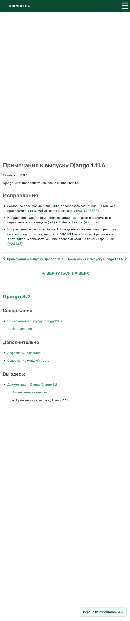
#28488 (15, 244)
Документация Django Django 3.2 (32, 384)
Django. (19, 6)
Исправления (22, 328)
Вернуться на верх (65, 273)
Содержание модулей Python (29, 360)
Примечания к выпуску (29, 392)
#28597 (91, 222)
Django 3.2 (17, 297)
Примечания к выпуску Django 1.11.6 (34, 321)
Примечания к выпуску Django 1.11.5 (97, 259)
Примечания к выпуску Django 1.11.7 (33, 259)
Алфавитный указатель (24, 353)
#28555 (91, 211)
